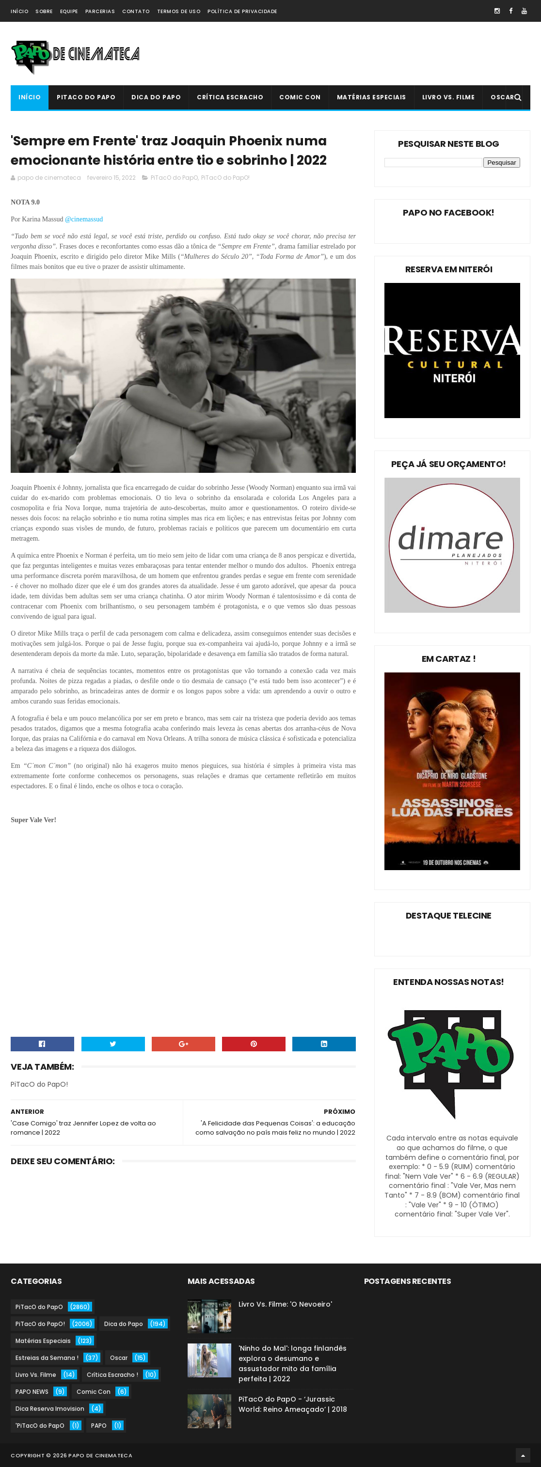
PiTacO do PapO (86, 97)
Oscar (502, 97)
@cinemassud (85, 219)
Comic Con (300, 97)
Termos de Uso (179, 11)
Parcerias (100, 11)
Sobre (44, 11)
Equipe (69, 11)
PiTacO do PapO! (225, 178)
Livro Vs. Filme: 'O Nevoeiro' (285, 1304)
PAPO (99, 1425)
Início (19, 11)
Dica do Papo (156, 97)
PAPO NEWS (32, 1392)
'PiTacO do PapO (40, 1425)
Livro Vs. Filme (448, 97)
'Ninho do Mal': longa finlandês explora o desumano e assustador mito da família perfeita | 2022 (293, 1363)
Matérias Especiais (371, 97)
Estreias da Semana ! (47, 1358)
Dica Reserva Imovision (50, 1409)
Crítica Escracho (230, 97)
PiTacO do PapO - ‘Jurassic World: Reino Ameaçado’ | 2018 (293, 1404)
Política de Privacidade (242, 11)
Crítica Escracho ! (112, 1375)
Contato (136, 11)
